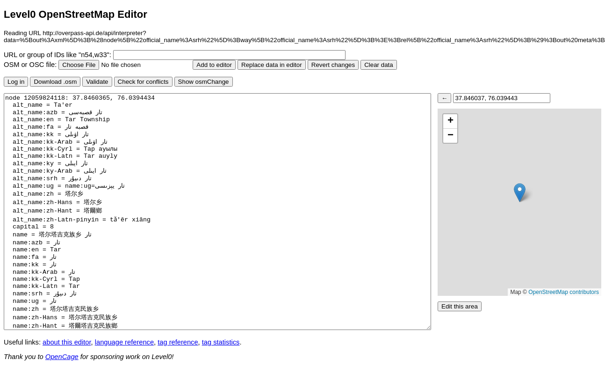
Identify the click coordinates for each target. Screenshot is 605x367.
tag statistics (221, 342)
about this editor (67, 342)
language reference (124, 342)
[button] (520, 192)
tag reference (178, 342)
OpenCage (62, 356)
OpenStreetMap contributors (563, 292)
